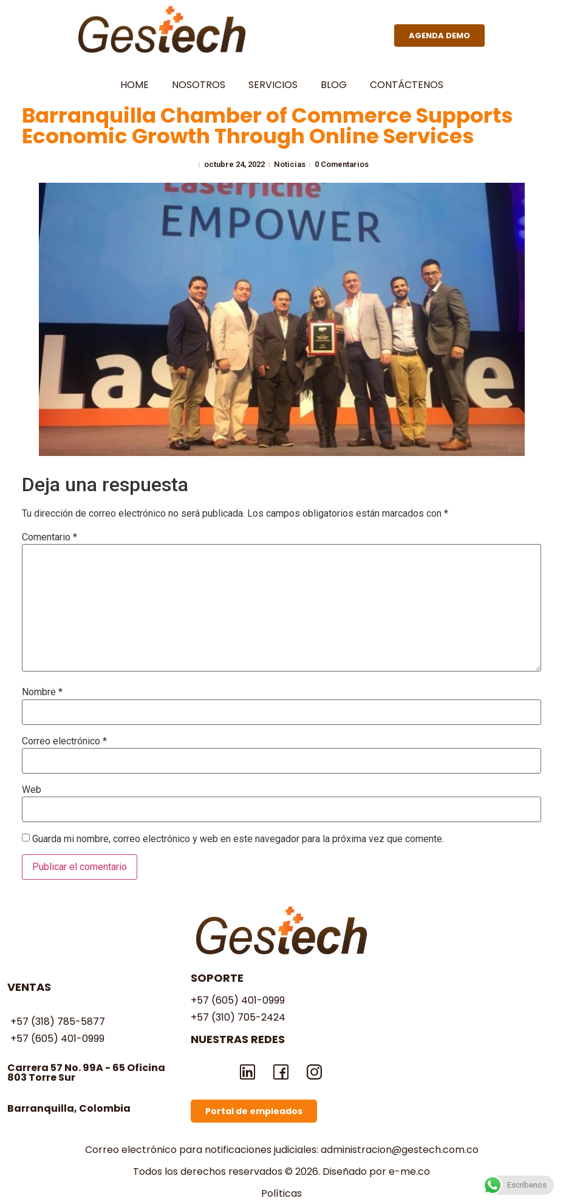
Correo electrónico (64, 741)
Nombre (42, 692)
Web (31, 790)
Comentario (49, 537)
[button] (439, 35)
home (134, 85)
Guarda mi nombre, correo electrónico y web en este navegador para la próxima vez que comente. (238, 839)
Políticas (281, 1193)
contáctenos (406, 85)
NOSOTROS (198, 85)
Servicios (273, 85)
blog (334, 85)
